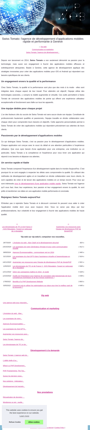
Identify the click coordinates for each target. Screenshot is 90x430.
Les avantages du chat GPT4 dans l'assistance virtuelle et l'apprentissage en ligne (41, 257)
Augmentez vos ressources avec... (16, 334)
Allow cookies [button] (34, 422)
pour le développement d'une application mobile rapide (38, 184)
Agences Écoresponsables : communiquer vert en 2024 (33, 252)
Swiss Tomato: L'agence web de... (15, 355)
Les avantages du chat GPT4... (14, 329)
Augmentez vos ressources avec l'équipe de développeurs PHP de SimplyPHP (68, 229)
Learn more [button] (24, 416)
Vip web (44, 47)
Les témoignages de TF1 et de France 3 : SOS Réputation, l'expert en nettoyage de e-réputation (17, 229)
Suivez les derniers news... (13, 376)
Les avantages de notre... (12, 319)
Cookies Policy (59, 427)
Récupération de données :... (14, 397)
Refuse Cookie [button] (15, 422)
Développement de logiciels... (14, 386)
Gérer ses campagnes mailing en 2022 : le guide (31, 272)
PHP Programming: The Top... (14, 371)
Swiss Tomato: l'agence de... (13, 339)
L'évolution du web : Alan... (13, 313)
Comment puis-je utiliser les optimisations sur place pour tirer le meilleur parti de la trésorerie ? (42, 286)
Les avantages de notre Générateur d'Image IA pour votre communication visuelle (40, 247)
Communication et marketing (42, 49)
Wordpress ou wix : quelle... (13, 402)
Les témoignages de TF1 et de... (15, 344)
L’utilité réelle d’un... (10, 360)
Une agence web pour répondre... (15, 303)
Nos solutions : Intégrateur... (13, 381)
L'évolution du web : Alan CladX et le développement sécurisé (36, 242)
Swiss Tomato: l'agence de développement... (42, 52)
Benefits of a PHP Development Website (28, 281)
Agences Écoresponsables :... (14, 324)
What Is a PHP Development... (14, 366)
